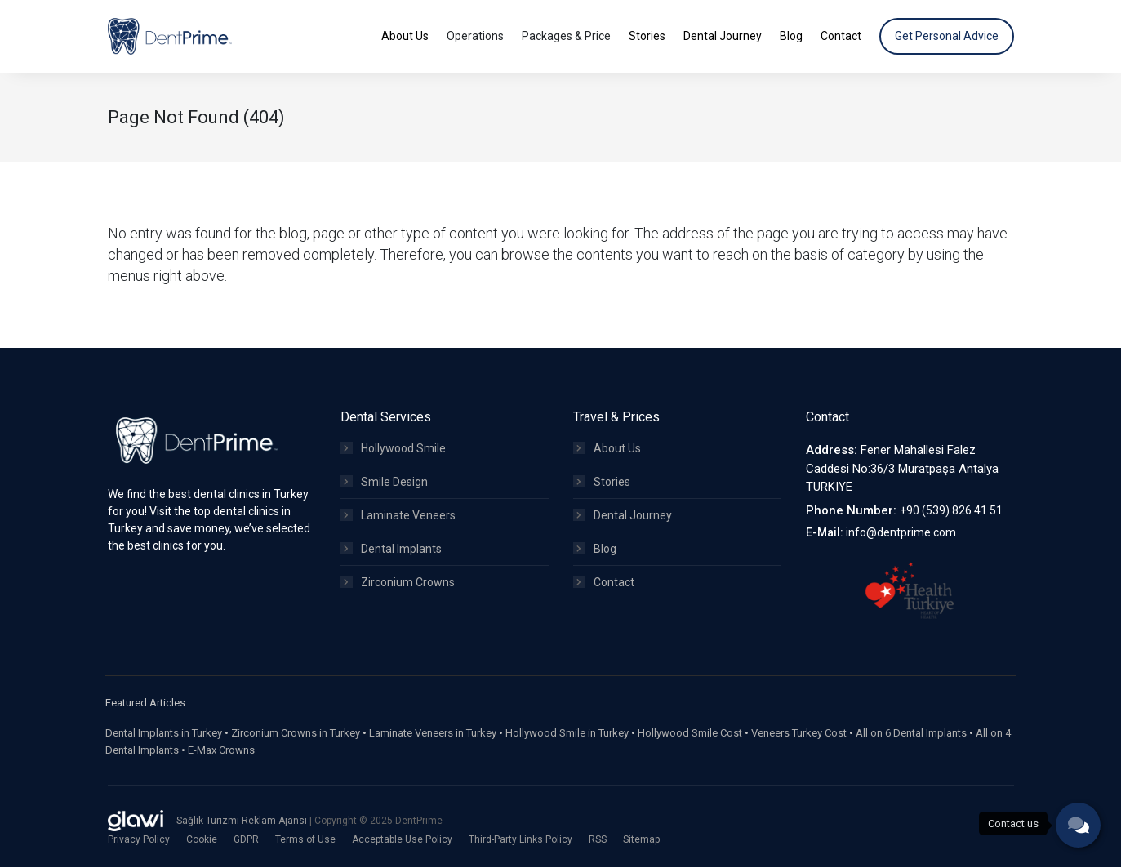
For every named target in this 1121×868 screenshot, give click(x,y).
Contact (603, 583)
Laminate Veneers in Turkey (432, 734)
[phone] (1078, 825)
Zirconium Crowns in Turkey (295, 734)
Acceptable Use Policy (402, 840)
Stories (601, 482)
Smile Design (384, 482)
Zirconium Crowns (397, 583)
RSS (598, 840)
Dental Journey (622, 516)
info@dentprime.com (901, 533)
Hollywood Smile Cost (690, 734)
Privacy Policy (139, 840)
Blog (594, 549)
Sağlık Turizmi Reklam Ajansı (242, 821)
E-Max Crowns (221, 751)
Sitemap (641, 840)
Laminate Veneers (398, 516)
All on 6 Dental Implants (911, 734)
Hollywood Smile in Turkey (567, 734)
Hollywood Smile (393, 449)
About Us (607, 449)
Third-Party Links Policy (520, 840)
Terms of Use (305, 840)
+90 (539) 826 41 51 (951, 511)
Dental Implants (391, 549)
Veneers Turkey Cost (799, 734)
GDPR (246, 840)
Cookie (201, 840)
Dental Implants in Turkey (163, 734)
